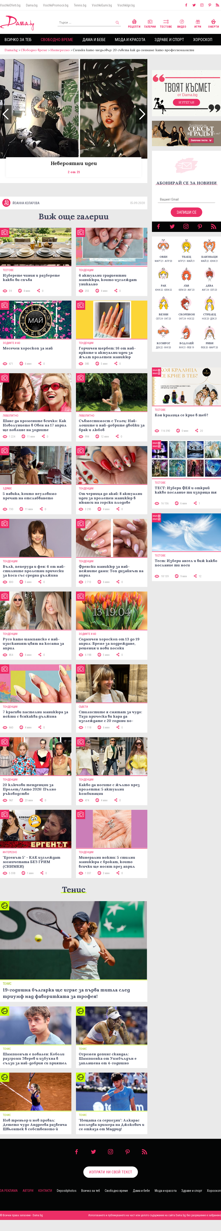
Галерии (150, 23)
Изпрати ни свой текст (110, 1172)
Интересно (60, 50)
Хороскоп (202, 39)
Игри (197, 23)
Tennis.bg (80, 5)
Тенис (73, 889)
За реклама (9, 1191)
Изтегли (186, 102)
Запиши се (187, 212)
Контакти (45, 1191)
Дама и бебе (94, 39)
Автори (28, 1191)
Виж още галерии (74, 216)
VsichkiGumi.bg (102, 5)
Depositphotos (66, 1191)
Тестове (166, 23)
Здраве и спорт (169, 39)
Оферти (213, 23)
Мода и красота (130, 39)
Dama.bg (32, 5)
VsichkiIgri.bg (126, 5)
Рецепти (134, 23)
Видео (181, 23)
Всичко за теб (18, 39)
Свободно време (57, 39)
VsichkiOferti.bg (10, 5)
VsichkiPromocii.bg (55, 5)
